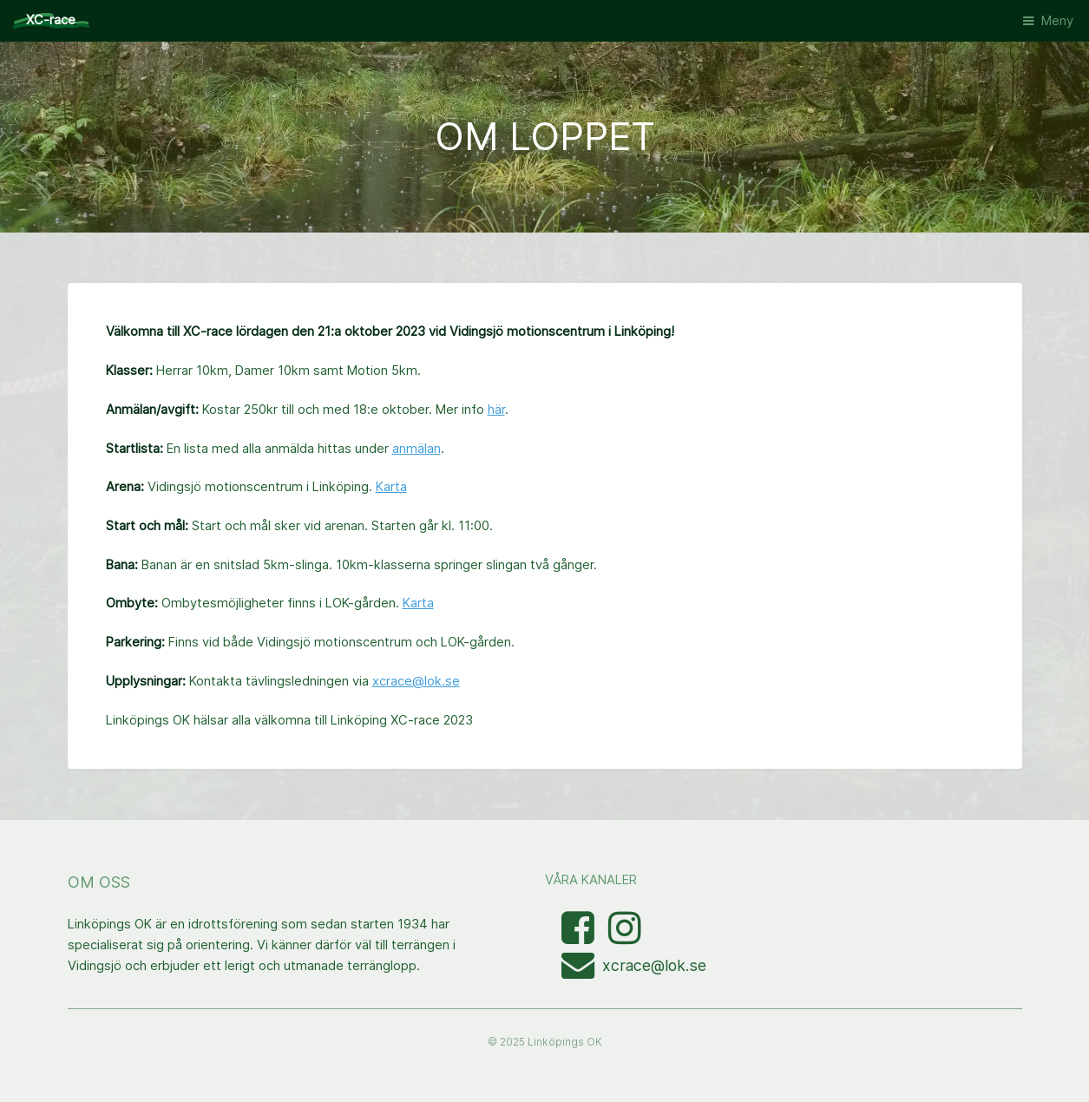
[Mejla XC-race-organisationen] (581, 972)
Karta (391, 487)
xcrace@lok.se (416, 681)
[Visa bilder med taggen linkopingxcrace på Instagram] (624, 937)
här (496, 409)
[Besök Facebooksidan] (579, 937)
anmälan (416, 448)
